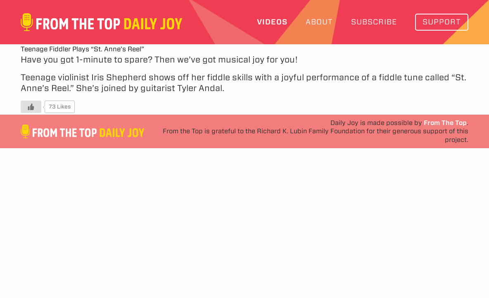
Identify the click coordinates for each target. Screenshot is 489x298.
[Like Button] (31, 107)
